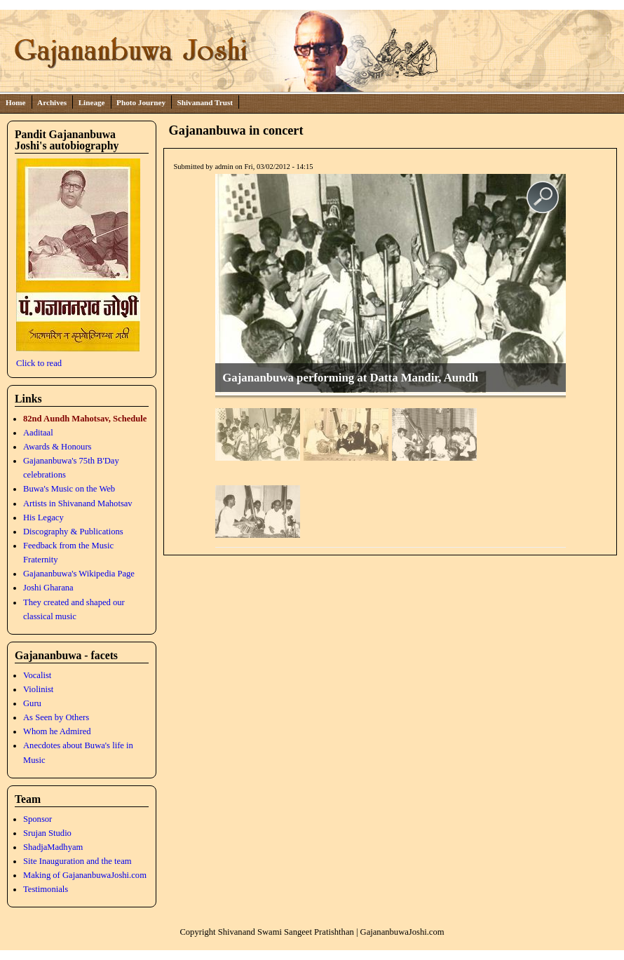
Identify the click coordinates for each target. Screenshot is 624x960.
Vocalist (37, 675)
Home (16, 102)
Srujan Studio (47, 833)
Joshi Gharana (48, 588)
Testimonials (45, 889)
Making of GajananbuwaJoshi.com (85, 875)
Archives (52, 102)
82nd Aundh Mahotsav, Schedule (85, 419)
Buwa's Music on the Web (69, 489)
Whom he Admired (57, 731)
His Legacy (43, 517)
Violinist (38, 689)
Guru (32, 703)
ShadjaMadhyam (53, 847)
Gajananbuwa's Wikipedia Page (79, 574)
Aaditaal (38, 433)
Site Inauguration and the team (77, 861)
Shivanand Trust (205, 102)
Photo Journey (140, 102)
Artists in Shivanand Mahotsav (78, 503)
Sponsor (37, 819)
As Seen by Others (56, 717)
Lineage (92, 102)
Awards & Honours (57, 447)
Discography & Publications (73, 531)
